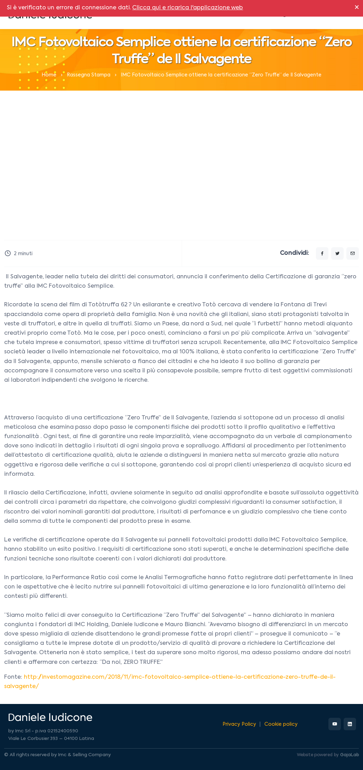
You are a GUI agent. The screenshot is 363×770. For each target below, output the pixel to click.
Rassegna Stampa (88, 75)
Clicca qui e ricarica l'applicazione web (187, 8)
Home (49, 75)
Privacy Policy (239, 724)
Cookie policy (281, 724)
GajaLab (349, 755)
